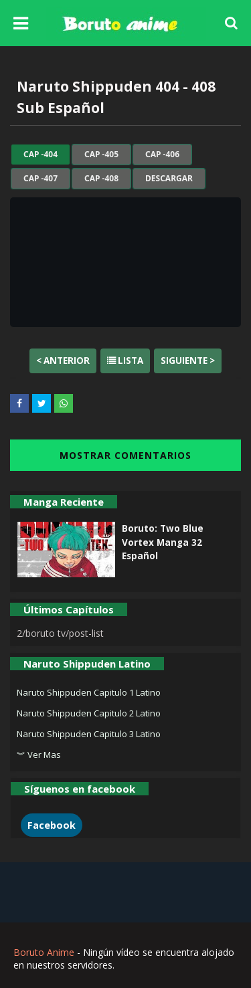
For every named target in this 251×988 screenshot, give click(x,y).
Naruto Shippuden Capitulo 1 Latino (89, 692)
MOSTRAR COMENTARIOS (125, 455)
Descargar (169, 179)
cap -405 (101, 155)
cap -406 (162, 155)
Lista (125, 361)
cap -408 (101, 179)
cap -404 (40, 155)
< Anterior (63, 361)
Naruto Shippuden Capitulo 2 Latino (89, 713)
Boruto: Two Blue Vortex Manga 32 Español (162, 542)
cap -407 (40, 179)
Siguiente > (188, 361)
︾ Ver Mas (39, 755)
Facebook (51, 825)
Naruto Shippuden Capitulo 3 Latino (89, 734)
